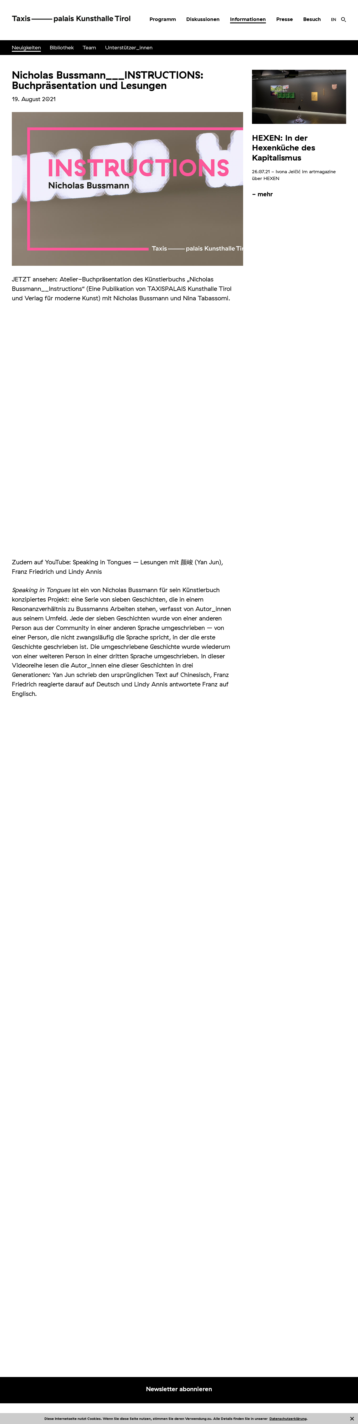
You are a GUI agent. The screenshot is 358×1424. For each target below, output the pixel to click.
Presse (284, 19)
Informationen (248, 19)
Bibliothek (62, 47)
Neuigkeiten (26, 47)
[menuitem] (163, 19)
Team (89, 47)
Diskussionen (203, 19)
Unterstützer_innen (128, 47)
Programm (163, 19)
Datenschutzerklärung (287, 1418)
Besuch (312, 19)
